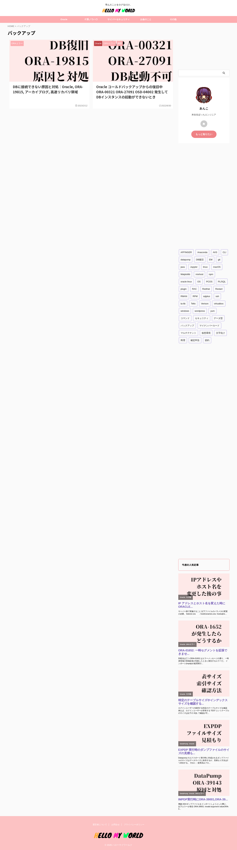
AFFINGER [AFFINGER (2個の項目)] (186, 252)
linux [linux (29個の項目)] (205, 267)
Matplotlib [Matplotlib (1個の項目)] (185, 274)
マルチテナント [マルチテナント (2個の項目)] (188, 333)
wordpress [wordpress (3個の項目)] (200, 311)
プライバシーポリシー (134, 824)
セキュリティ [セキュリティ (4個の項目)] (201, 318)
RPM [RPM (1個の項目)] (195, 296)
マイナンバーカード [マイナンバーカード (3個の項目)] (209, 325)
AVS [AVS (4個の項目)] (215, 252)
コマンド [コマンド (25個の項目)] (185, 318)
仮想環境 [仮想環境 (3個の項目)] (206, 333)
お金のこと (145, 19)
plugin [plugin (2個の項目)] (184, 289)
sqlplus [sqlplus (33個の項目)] (206, 296)
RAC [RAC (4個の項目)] (194, 289)
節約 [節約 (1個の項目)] (207, 340)
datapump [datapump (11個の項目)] (186, 259)
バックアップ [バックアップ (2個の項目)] (187, 325)
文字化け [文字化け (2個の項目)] (220, 333)
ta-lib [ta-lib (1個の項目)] (183, 303)
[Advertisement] (203, 46)
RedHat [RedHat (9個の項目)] (206, 289)
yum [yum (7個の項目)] (212, 311)
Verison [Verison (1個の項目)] (204, 303)
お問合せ (115, 824)
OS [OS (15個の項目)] (199, 281)
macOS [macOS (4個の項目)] (216, 267)
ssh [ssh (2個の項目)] (217, 296)
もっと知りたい (204, 134)
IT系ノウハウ (91, 19)
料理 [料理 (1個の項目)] (183, 340)
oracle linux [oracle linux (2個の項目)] (186, 281)
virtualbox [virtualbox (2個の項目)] (219, 303)
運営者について (100, 824)
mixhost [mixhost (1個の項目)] (199, 274)
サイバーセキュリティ (118, 19)
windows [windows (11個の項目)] (185, 311)
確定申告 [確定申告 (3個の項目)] (195, 340)
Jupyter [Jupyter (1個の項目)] (194, 267)
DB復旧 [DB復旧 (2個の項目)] (200, 259)
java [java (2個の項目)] (183, 267)
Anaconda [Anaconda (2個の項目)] (202, 252)
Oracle (63, 19)
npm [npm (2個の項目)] (211, 274)
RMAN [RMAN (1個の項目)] (184, 296)
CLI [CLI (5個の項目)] (224, 252)
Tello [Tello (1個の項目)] (193, 303)
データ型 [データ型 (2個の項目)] (218, 318)
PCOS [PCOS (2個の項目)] (209, 281)
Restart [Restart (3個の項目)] (218, 289)
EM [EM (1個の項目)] (210, 259)
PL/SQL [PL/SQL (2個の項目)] (222, 281)
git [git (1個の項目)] (219, 259)
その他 (173, 19)
